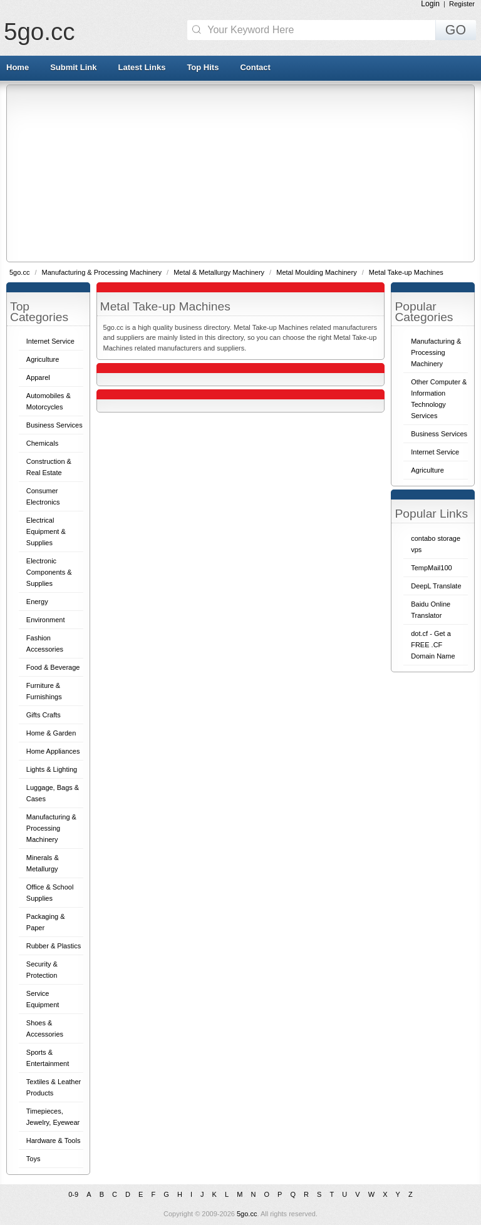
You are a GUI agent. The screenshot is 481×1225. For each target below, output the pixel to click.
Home (17, 67)
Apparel (38, 377)
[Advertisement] (244, 172)
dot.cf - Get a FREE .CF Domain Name (433, 645)
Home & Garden (51, 733)
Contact (255, 67)
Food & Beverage (53, 667)
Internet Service (50, 341)
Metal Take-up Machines (406, 272)
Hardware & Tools (53, 1140)
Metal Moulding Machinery (317, 272)
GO (455, 30)
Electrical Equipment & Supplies (46, 531)
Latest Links (142, 67)
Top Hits (203, 67)
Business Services (54, 425)
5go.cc (39, 31)
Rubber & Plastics (53, 946)
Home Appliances (53, 751)
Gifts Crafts (43, 715)
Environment (45, 619)
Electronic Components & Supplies (49, 572)
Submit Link (73, 67)
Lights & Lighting (51, 769)
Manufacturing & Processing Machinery (102, 272)
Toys (33, 1158)
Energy (37, 601)
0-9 (73, 1194)
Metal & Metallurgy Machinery (219, 272)
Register (462, 4)
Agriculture (42, 359)
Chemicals (42, 443)
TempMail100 (431, 567)
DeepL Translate (436, 586)
